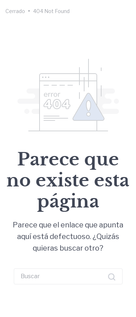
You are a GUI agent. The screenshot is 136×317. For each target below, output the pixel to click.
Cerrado (15, 11)
